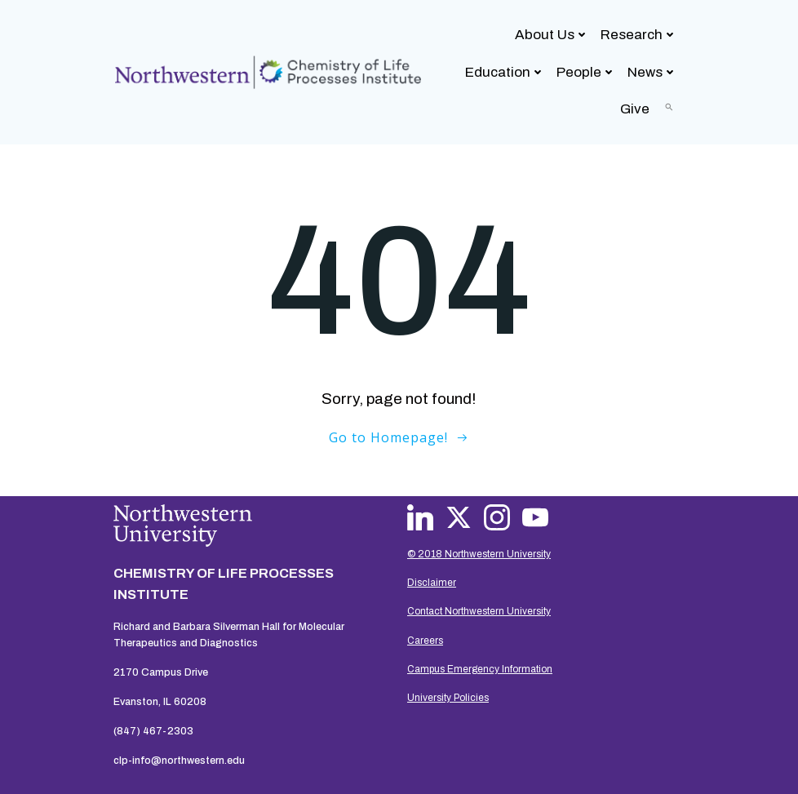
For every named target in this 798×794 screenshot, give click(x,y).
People (586, 72)
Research (639, 34)
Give (634, 109)
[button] (669, 107)
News (652, 72)
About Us (552, 34)
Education (505, 72)
